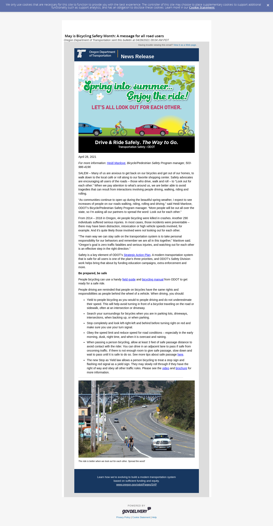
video (165, 368)
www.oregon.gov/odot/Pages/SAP (136, 484)
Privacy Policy (123, 517)
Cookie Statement (202, 7)
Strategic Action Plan (137, 255)
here (180, 354)
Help (154, 517)
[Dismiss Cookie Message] (268, 4)
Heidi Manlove (116, 163)
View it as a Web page (184, 45)
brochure (181, 368)
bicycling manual (153, 279)
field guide (129, 279)
